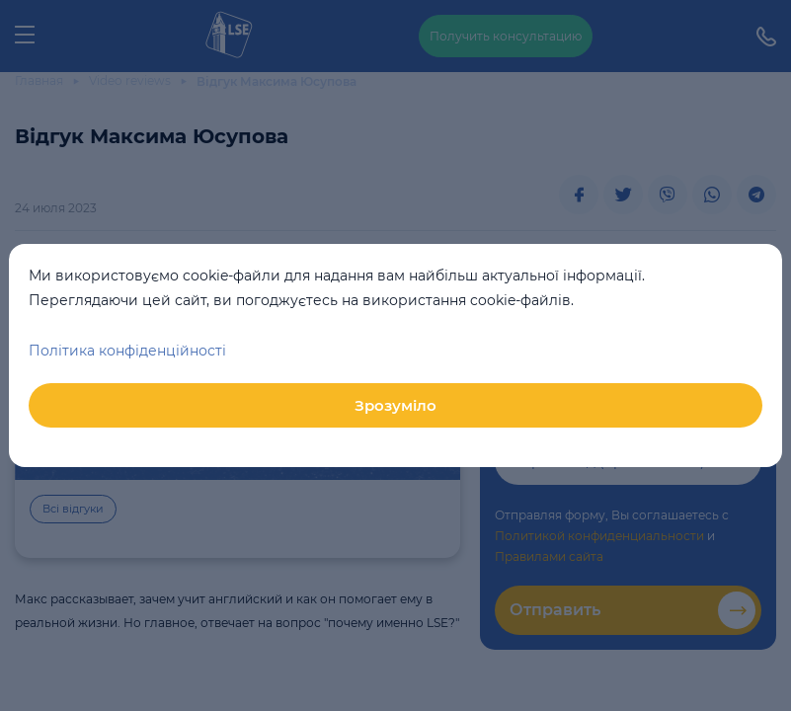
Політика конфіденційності (127, 350)
